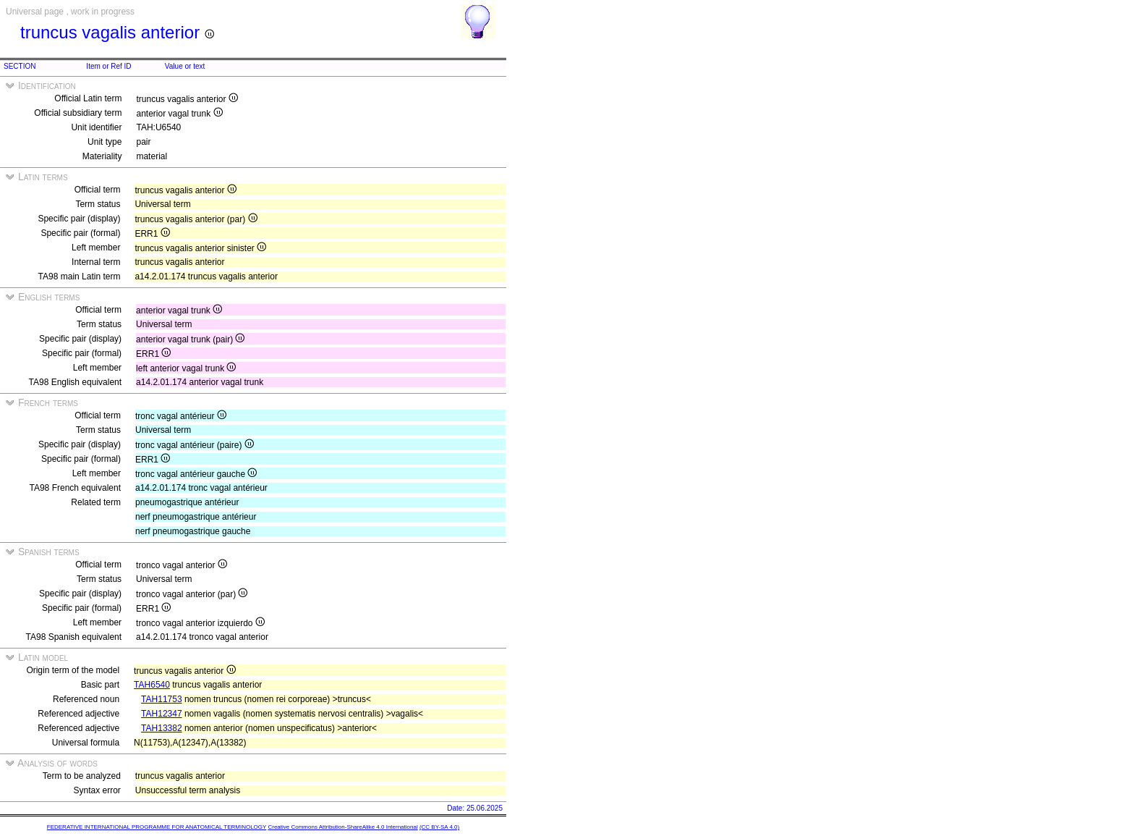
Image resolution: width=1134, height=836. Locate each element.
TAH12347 (161, 714)
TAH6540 (152, 685)
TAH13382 (161, 728)
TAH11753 (161, 699)
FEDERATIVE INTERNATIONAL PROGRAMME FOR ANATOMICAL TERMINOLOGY (156, 827)
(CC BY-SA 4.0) (439, 827)
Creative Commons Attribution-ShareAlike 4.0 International (342, 827)
